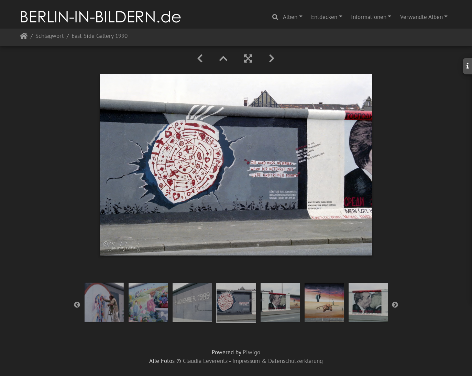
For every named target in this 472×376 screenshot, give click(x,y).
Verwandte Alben (421, 17)
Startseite (24, 37)
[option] (104, 302)
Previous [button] (77, 305)
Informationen (368, 17)
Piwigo (251, 352)
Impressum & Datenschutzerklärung (277, 361)
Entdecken (324, 17)
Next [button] (395, 305)
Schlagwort (49, 36)
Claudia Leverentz (205, 361)
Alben (290, 17)
